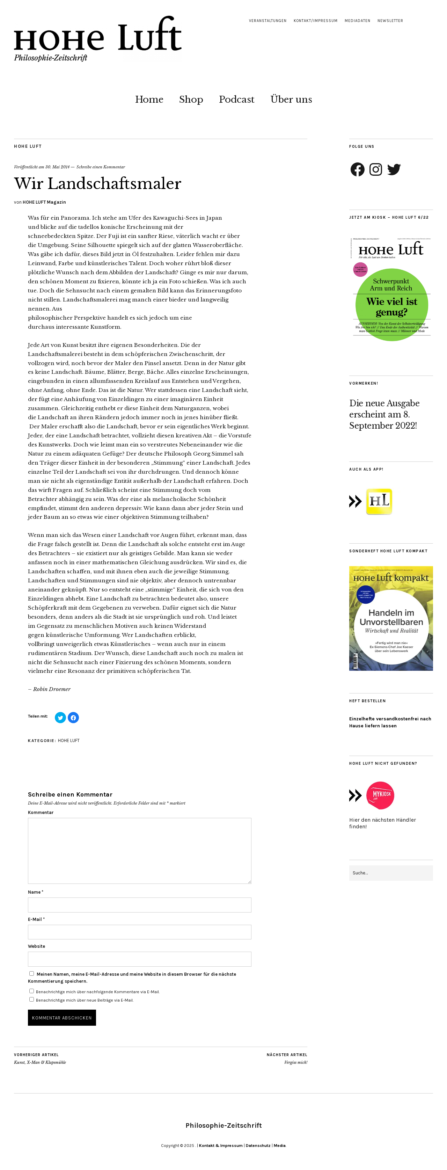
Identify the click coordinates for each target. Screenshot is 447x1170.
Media (280, 1145)
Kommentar (41, 812)
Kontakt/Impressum (316, 21)
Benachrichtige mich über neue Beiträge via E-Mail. (84, 1000)
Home (149, 99)
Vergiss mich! (287, 1058)
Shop (191, 99)
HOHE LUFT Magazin (44, 202)
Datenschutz (258, 1145)
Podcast (237, 99)
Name (35, 892)
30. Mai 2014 (57, 167)
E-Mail (36, 919)
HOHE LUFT (28, 146)
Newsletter (390, 21)
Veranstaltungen (268, 21)
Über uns (291, 99)
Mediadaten (358, 21)
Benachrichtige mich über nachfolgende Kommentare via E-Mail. (98, 991)
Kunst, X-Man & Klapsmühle (40, 1058)
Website (36, 946)
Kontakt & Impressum (221, 1145)
